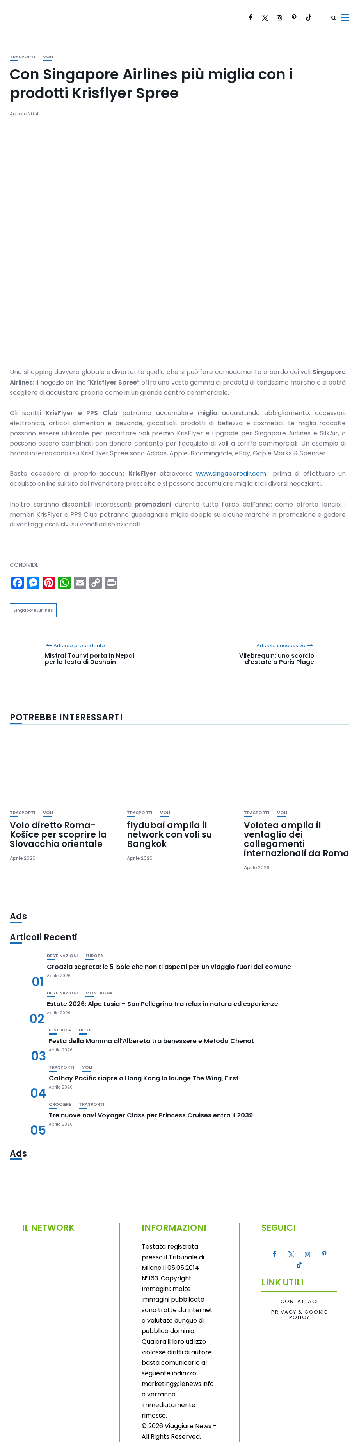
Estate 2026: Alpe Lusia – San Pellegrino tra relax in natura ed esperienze (162, 1003)
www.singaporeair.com (231, 473)
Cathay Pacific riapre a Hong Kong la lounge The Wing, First (144, 1078)
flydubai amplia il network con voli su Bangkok (169, 834)
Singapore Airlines (33, 610)
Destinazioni (62, 956)
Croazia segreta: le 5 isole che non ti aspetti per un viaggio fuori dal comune (169, 966)
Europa (94, 956)
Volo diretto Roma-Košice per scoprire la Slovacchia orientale (58, 834)
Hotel (86, 1030)
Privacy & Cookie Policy (299, 1315)
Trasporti (22, 57)
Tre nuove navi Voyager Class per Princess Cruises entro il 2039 (151, 1115)
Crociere (60, 1104)
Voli (48, 57)
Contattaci (299, 1301)
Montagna (99, 993)
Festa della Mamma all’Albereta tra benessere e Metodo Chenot (151, 1041)
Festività (60, 1030)
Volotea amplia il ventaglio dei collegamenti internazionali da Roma (296, 839)
